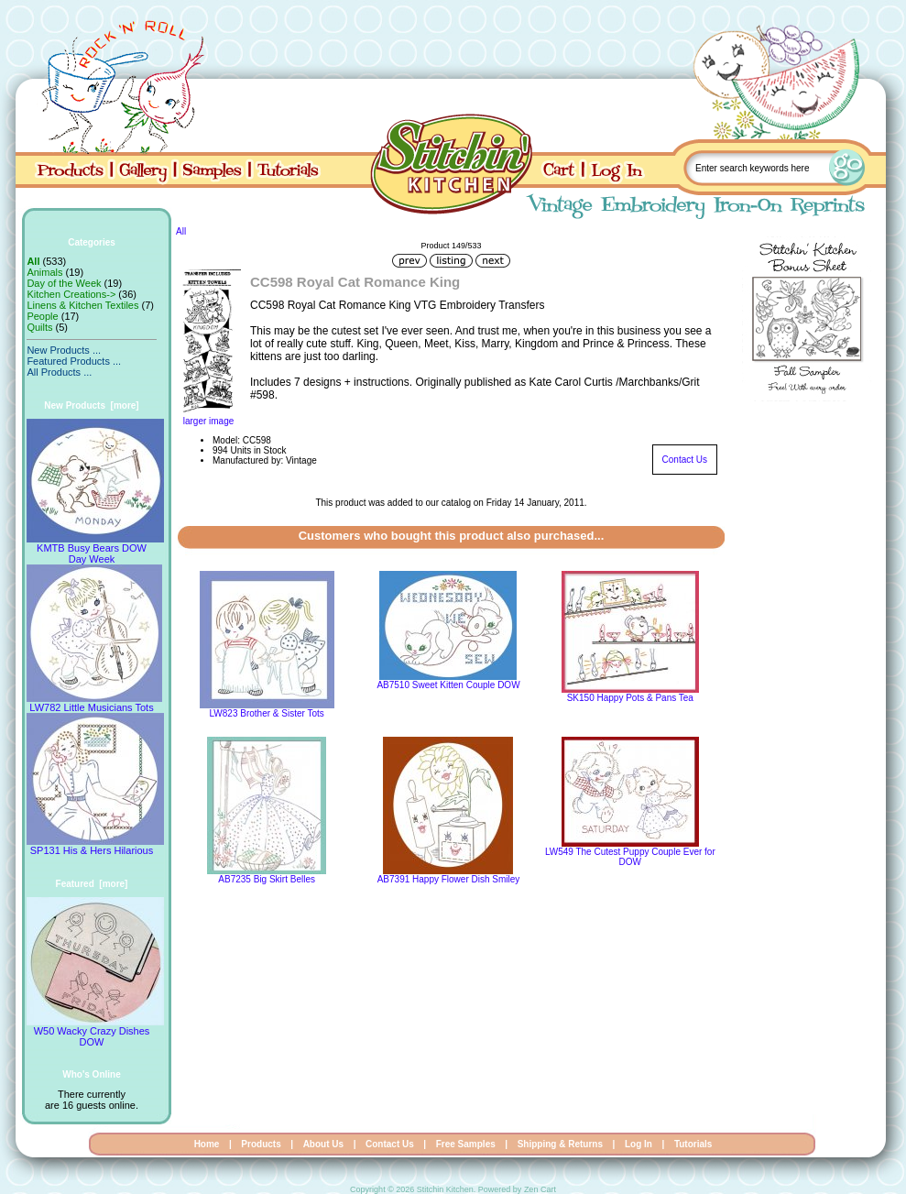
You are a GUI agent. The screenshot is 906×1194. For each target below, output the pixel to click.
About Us (323, 1144)
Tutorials (693, 1144)
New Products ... (64, 350)
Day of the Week (64, 283)
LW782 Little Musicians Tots (94, 703)
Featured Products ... (74, 361)
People (42, 316)
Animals (44, 272)
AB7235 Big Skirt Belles (266, 879)
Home (207, 1144)
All (181, 231)
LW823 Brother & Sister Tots (267, 713)
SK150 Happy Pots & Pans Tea (630, 698)
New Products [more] (91, 405)
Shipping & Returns (560, 1144)
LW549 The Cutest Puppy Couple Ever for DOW (630, 857)
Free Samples (466, 1144)
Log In (638, 1144)
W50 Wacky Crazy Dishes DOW (95, 1031)
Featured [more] (92, 884)
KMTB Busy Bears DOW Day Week (95, 548)
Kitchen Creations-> (71, 294)
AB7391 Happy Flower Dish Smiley (448, 879)
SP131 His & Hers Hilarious (95, 846)
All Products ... (59, 372)
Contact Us (684, 460)
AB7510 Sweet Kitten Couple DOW (448, 685)
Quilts (39, 327)
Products (260, 1144)
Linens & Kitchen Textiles (82, 305)
